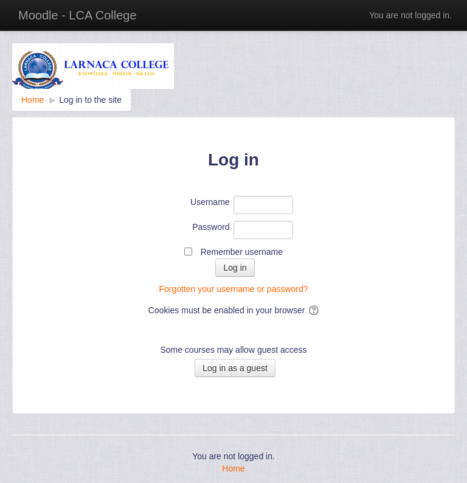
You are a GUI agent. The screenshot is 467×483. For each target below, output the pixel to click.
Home (233, 468)
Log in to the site (90, 100)
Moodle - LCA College (77, 15)
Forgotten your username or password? (233, 289)
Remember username (242, 252)
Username (210, 202)
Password (210, 227)
